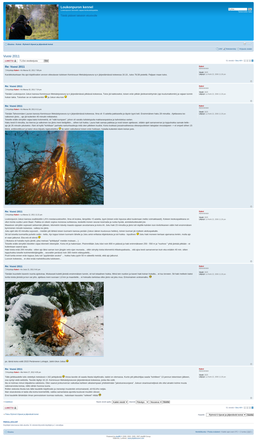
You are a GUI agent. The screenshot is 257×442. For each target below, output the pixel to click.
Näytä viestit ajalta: (112, 402)
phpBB (118, 436)
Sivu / (238, 61)
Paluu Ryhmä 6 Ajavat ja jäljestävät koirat (22, 414)
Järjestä (139, 402)
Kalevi (16, 70)
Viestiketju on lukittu (10, 61)
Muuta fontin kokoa (249, 43)
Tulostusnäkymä (244, 43)
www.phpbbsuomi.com (136, 438)
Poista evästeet (213, 432)
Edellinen (9, 402)
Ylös (251, 81)
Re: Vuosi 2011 (15, 66)
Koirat (18, 44)
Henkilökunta (200, 432)
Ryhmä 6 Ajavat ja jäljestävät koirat (38, 44)
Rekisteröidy (231, 49)
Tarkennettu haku (245, 12)
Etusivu (11, 44)
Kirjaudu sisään (246, 49)
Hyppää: (201, 415)
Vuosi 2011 (11, 56)
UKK (221, 49)
